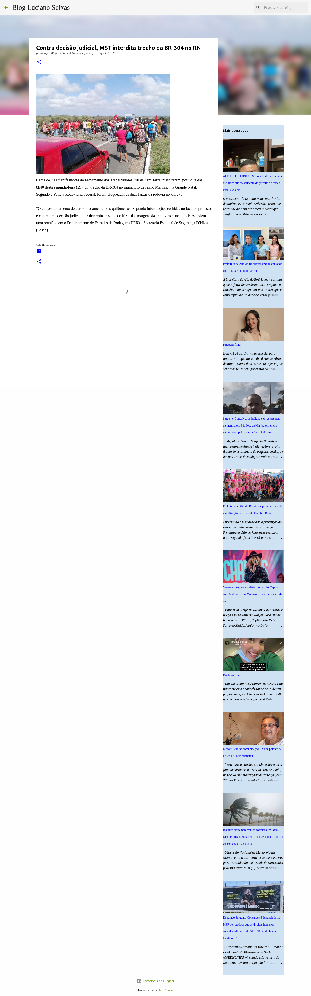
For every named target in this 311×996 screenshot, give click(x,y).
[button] (38, 62)
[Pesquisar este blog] (285, 7)
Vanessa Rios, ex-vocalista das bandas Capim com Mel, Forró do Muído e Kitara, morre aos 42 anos (252, 594)
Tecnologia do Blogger (155, 981)
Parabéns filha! (232, 344)
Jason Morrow (166, 990)
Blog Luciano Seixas (41, 7)
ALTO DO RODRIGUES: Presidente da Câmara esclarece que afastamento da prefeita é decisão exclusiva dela (252, 183)
